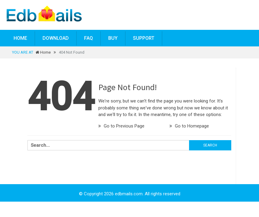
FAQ (88, 38)
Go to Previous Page (121, 126)
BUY (113, 38)
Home (20, 38)
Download (56, 38)
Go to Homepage (189, 126)
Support (143, 38)
